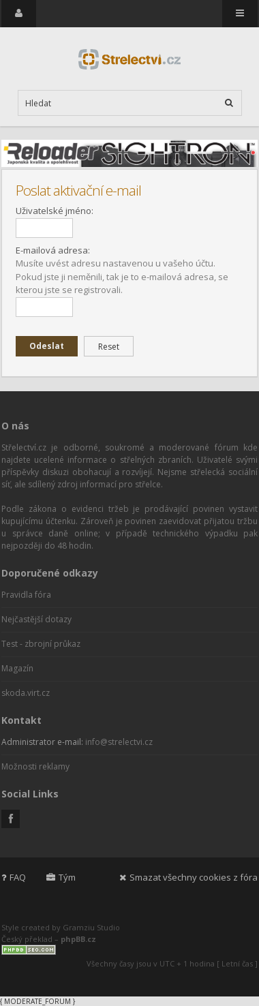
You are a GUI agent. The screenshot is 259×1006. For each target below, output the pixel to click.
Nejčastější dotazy (36, 619)
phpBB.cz (78, 939)
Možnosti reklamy (35, 766)
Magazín (17, 668)
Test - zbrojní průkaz (40, 644)
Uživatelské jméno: (54, 210)
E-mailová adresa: (53, 250)
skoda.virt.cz (25, 693)
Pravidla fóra (26, 594)
